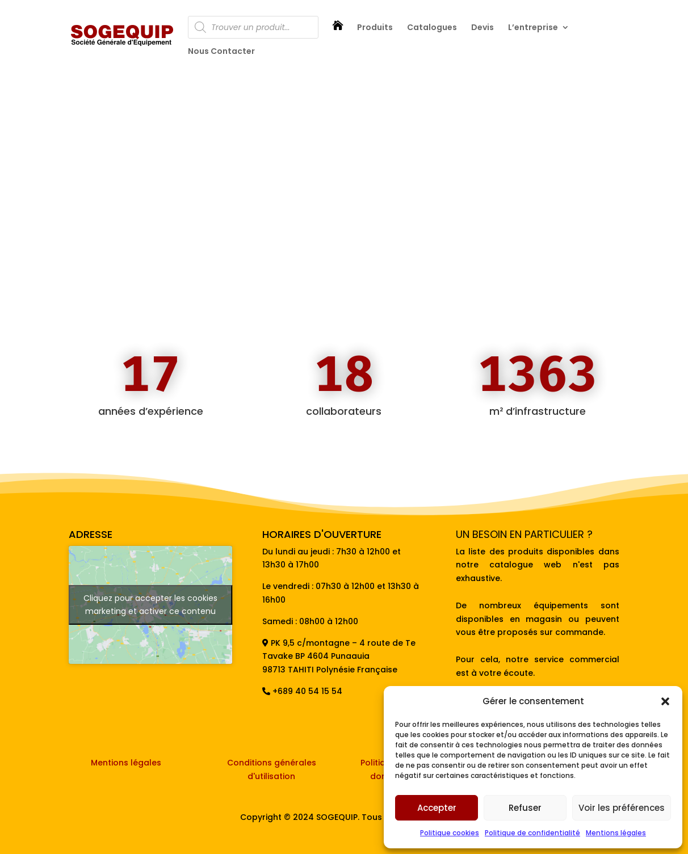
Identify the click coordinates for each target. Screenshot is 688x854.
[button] (665, 701)
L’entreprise (533, 28)
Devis (482, 28)
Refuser (525, 808)
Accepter (436, 808)
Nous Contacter (221, 52)
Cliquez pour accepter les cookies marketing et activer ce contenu (150, 604)
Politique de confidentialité (532, 833)
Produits (375, 28)
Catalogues (432, 28)
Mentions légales (616, 833)
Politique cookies (449, 833)
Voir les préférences (621, 808)
